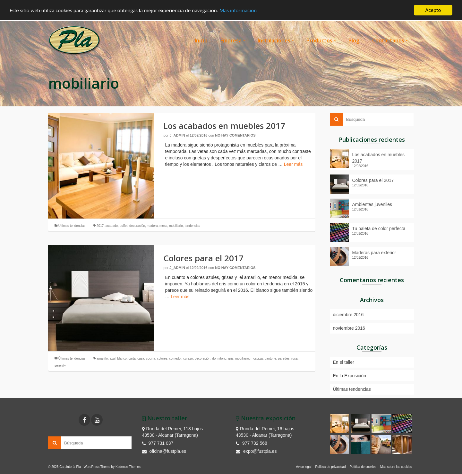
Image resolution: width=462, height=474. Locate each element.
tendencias (192, 226)
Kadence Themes (128, 467)
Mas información (238, 10)
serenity (60, 365)
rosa (294, 358)
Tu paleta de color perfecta (379, 228)
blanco (121, 358)
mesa (163, 226)
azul (113, 358)
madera (152, 226)
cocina (150, 358)
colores (162, 358)
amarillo (102, 358)
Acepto (433, 10)
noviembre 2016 (349, 328)
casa (140, 358)
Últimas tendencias (71, 226)
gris (230, 358)
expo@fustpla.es (256, 451)
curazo (188, 358)
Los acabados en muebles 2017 (378, 158)
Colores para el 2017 (373, 180)
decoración (137, 226)
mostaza (257, 358)
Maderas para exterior (374, 252)
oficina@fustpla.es (164, 451)
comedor (175, 358)
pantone (270, 358)
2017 (100, 226)
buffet (124, 226)
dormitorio (219, 358)
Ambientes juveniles (372, 204)
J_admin (177, 135)
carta (131, 358)
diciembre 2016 (348, 314)
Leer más (293, 164)
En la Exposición (349, 375)
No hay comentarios (235, 135)
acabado (112, 226)
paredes (283, 358)
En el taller (343, 362)
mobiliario (176, 226)
